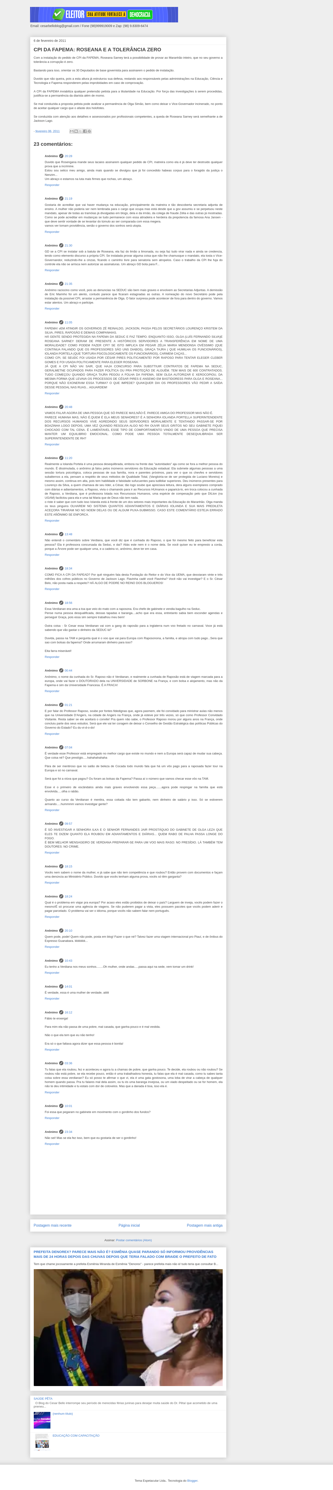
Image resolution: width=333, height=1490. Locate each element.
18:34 (68, 568)
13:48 (68, 534)
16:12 (68, 1012)
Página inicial (129, 1225)
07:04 (68, 747)
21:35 (68, 284)
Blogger (192, 1480)
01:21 (68, 705)
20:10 (68, 930)
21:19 (68, 198)
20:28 (68, 156)
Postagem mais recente (53, 1225)
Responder (52, 185)
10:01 (68, 1106)
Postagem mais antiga (204, 1225)
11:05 (68, 322)
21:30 (68, 245)
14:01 (68, 986)
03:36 (68, 1063)
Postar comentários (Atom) (134, 1240)
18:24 (68, 896)
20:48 (68, 407)
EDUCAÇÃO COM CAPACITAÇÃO (76, 1435)
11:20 (68, 458)
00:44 (68, 670)
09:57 (68, 823)
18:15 (68, 866)
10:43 (68, 960)
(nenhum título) (63, 1413)
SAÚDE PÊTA (43, 1398)
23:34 (68, 1132)
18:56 (68, 603)
